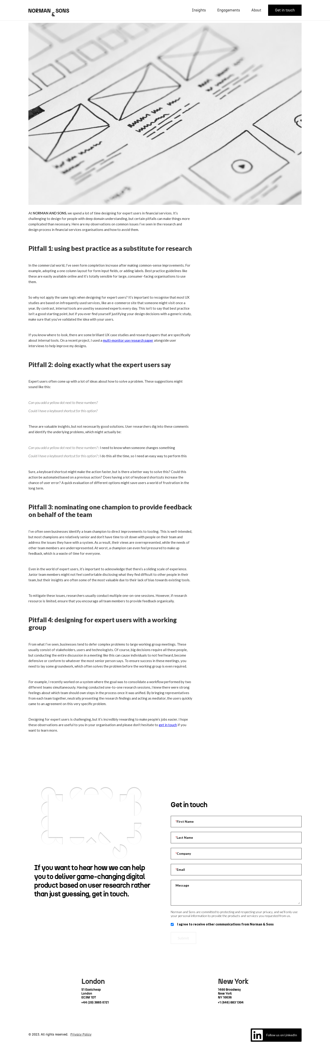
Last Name (184, 838)
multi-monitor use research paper (128, 340)
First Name (185, 822)
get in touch (168, 725)
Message (182, 885)
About (256, 10)
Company (183, 854)
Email (180, 870)
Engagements (228, 10)
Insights (199, 10)
